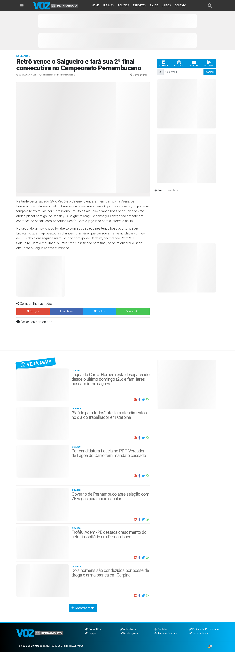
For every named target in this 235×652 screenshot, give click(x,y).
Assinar (210, 72)
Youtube (194, 63)
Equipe (90, 633)
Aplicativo (209, 63)
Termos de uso (199, 633)
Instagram (179, 63)
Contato (161, 629)
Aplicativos (128, 629)
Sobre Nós (93, 629)
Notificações (129, 633)
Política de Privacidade (204, 629)
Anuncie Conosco (166, 633)
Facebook (163, 63)
